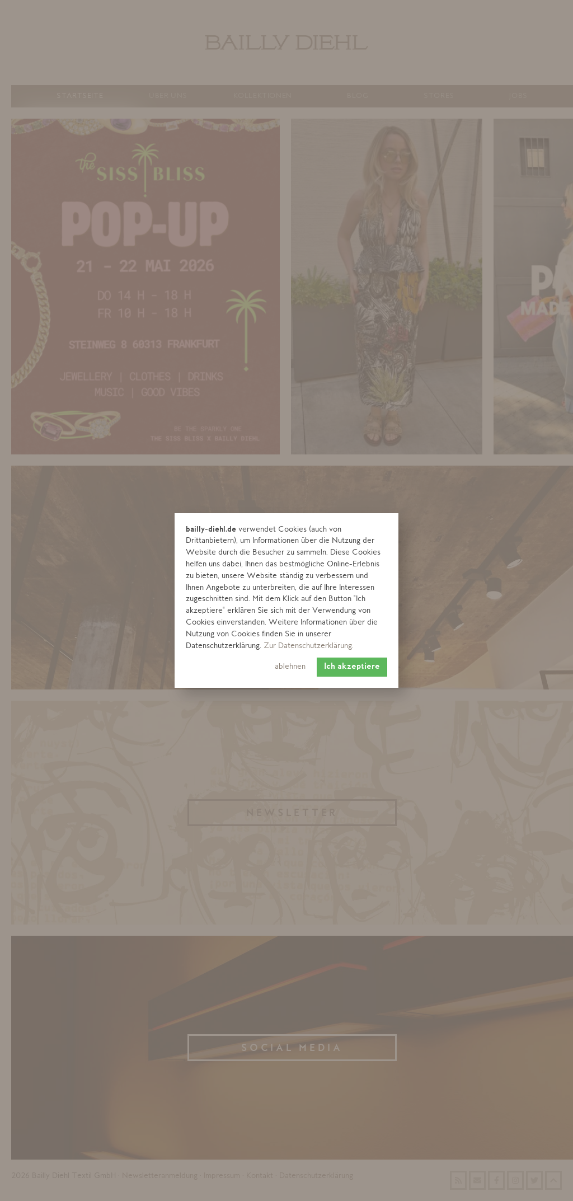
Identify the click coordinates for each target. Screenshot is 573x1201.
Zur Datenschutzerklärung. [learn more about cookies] (309, 646)
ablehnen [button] (290, 666)
